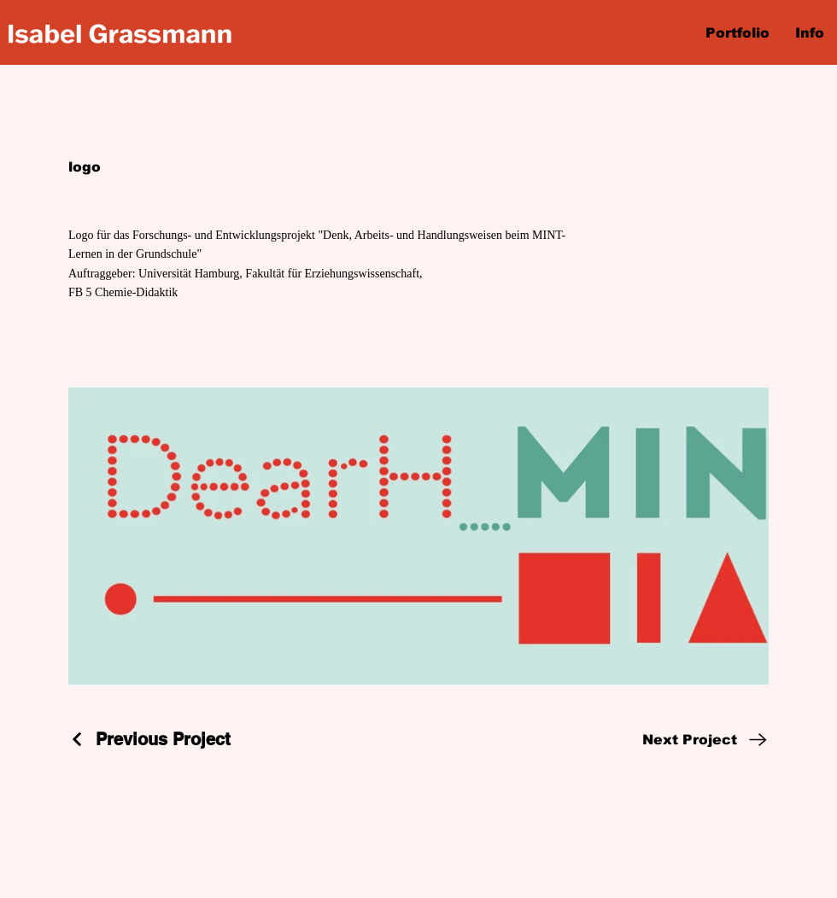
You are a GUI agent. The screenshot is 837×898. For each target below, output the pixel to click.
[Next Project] (705, 740)
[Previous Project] (149, 739)
